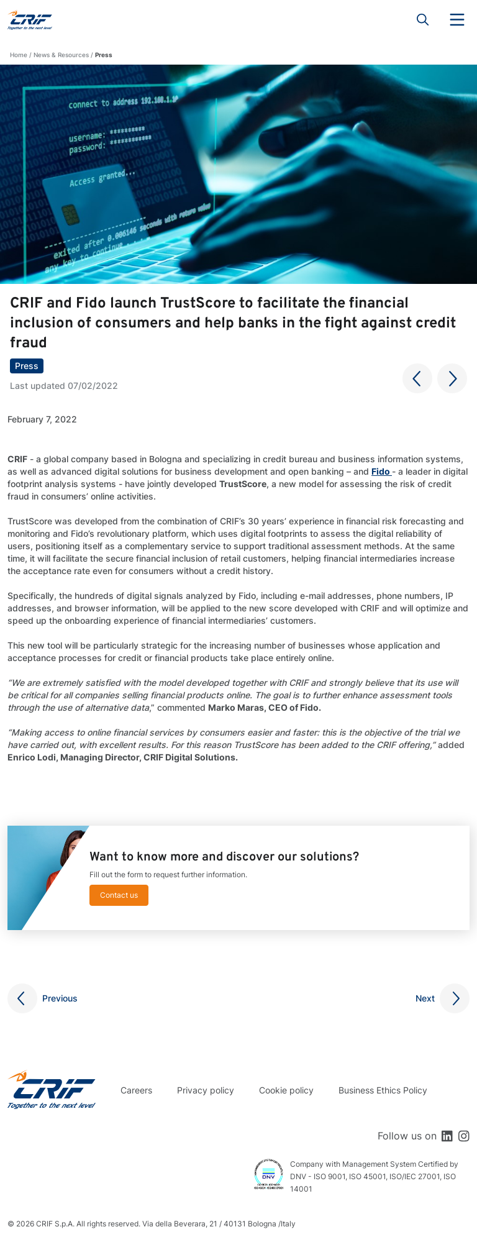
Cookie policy (286, 1090)
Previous (60, 998)
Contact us (119, 895)
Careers (136, 1090)
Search (423, 19)
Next (425, 998)
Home (18, 54)
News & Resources (61, 54)
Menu (457, 19)
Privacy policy (205, 1090)
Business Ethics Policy (382, 1090)
